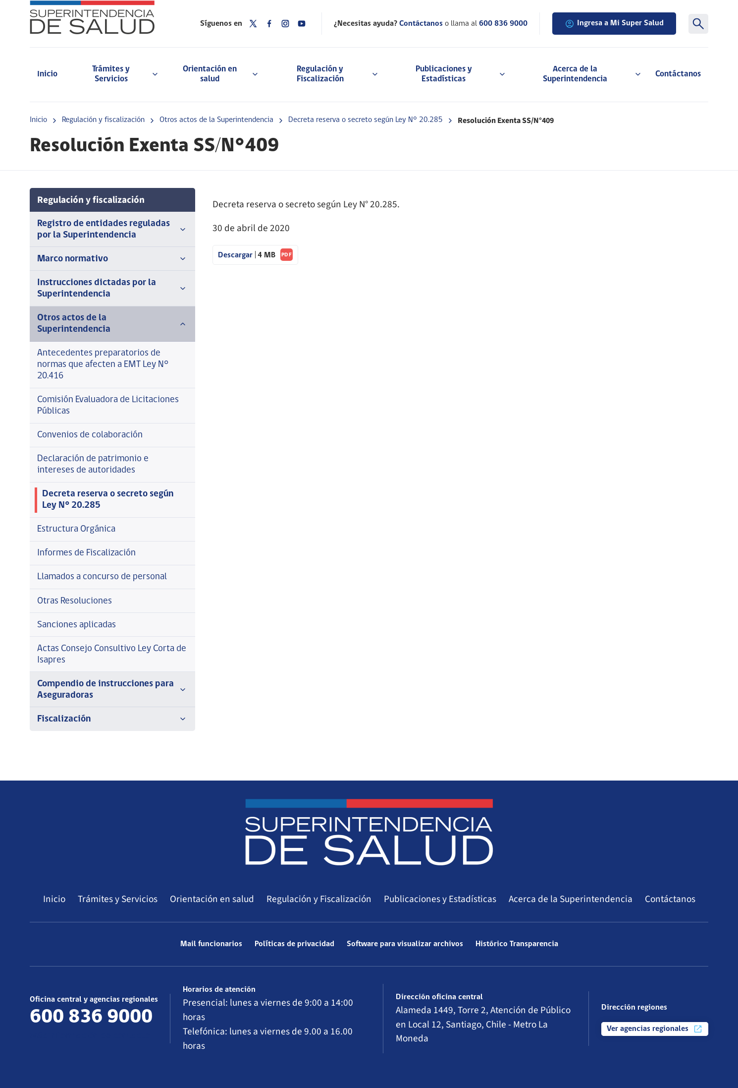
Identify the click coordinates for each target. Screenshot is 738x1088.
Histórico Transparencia (516, 944)
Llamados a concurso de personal (102, 577)
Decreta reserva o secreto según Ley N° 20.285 (365, 120)
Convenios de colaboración (90, 435)
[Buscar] (698, 24)
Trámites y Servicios (118, 899)
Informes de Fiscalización (86, 553)
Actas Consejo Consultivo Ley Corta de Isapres (111, 654)
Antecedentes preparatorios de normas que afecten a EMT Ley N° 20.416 (102, 365)
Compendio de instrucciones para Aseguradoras (112, 689)
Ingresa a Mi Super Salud (614, 24)
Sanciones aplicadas (76, 625)
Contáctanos (678, 74)
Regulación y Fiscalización (318, 899)
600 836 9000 (503, 24)
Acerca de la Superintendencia (571, 899)
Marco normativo (112, 259)
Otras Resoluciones (74, 601)
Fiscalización (112, 719)
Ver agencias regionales (655, 1029)
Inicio (47, 74)
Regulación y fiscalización (103, 120)
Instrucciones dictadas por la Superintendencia (112, 288)
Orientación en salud (212, 899)
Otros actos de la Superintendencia (216, 120)
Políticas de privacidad (294, 944)
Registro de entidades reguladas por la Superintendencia (112, 229)
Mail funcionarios (211, 944)
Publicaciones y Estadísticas (440, 899)
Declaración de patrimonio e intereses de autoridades (93, 464)
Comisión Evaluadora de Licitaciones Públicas (108, 405)
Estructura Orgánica (76, 529)
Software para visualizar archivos (405, 944)
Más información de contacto (90, 1036)
